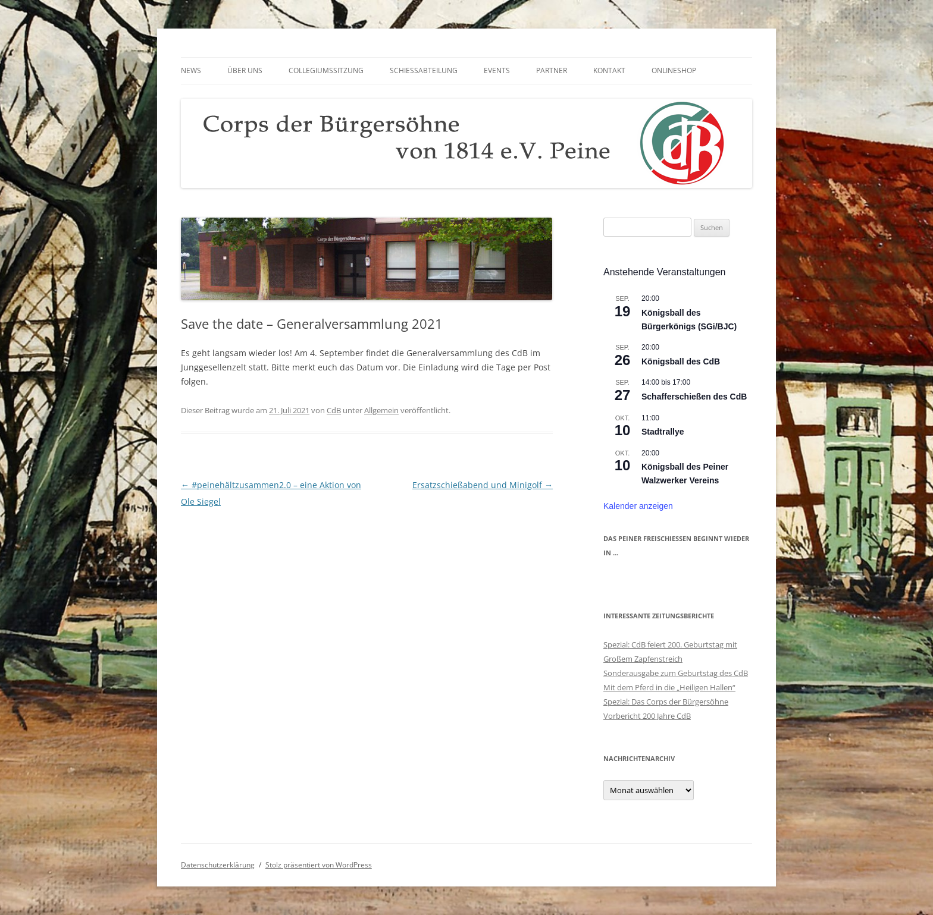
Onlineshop (674, 70)
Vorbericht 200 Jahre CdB (647, 715)
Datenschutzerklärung (218, 865)
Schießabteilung (424, 70)
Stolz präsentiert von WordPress (318, 865)
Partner (551, 70)
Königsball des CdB (680, 361)
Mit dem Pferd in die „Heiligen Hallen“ (669, 687)
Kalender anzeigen (638, 506)
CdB (334, 410)
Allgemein (381, 410)
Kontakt (609, 70)
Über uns (244, 70)
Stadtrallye (662, 431)
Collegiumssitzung (326, 70)
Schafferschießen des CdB (694, 396)
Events (497, 70)
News (191, 70)
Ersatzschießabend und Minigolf (482, 484)
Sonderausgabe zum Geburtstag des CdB (675, 673)
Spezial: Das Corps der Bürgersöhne (665, 701)
